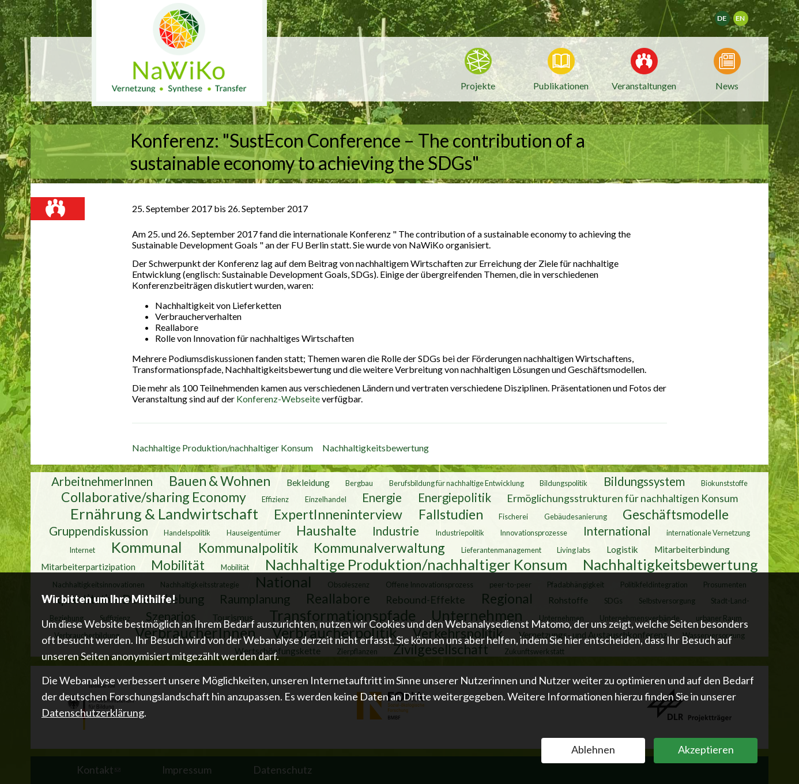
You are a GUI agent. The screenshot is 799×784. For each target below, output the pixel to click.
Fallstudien (451, 514)
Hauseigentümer (254, 532)
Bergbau (359, 482)
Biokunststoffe (724, 482)
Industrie (395, 530)
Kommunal (146, 546)
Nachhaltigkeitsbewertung (375, 447)
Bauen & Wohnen (219, 480)
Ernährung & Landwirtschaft (164, 513)
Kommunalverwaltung (379, 547)
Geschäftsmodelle (676, 514)
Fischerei (513, 516)
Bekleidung (308, 482)
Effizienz (275, 498)
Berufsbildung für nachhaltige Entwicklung (456, 482)
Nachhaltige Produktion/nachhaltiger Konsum (222, 447)
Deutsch (729, 14)
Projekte (478, 85)
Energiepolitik (454, 497)
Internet (82, 549)
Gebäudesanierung (575, 516)
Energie (382, 497)
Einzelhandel (325, 498)
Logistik (622, 549)
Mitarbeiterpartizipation (88, 566)
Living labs (573, 549)
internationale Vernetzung (708, 532)
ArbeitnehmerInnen (102, 481)
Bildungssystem (644, 481)
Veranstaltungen (644, 84)
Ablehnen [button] (593, 749)
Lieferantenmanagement (501, 549)
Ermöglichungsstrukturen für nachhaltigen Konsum (622, 497)
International (617, 530)
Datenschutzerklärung (93, 712)
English (746, 14)
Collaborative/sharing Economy (153, 496)
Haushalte (326, 530)
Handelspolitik (187, 532)
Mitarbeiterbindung (692, 549)
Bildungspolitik (563, 482)
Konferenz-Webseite (279, 398)
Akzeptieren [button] (706, 749)
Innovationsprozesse (533, 532)
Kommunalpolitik (248, 547)
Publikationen (561, 85)
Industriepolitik (459, 532)
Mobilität (178, 564)
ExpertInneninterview (338, 514)
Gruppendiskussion (98, 530)
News (726, 84)
